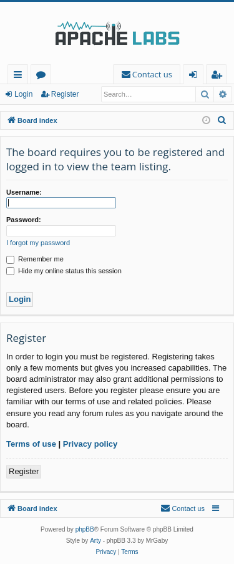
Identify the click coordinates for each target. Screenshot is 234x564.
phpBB (85, 529)
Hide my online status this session (64, 271)
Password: (23, 219)
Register (65, 94)
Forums (43, 76)
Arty (95, 540)
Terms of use (31, 444)
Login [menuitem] (195, 76)
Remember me (35, 259)
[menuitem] (147, 74)
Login (23, 94)
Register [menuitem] (219, 76)
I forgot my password (38, 242)
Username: (24, 192)
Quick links (20, 76)
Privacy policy (90, 444)
